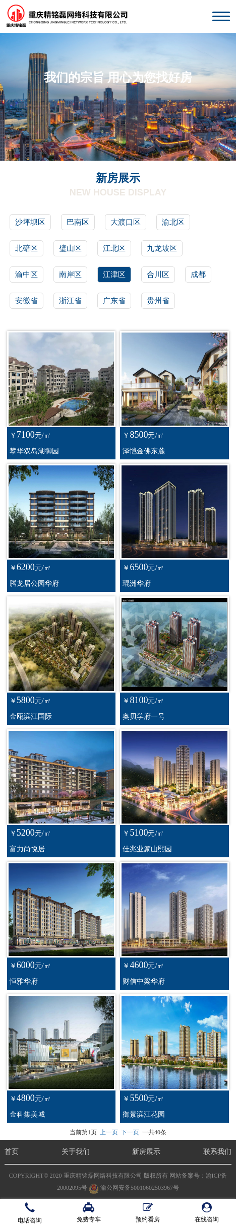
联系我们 (217, 1151)
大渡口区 (125, 222)
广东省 (114, 301)
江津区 (114, 274)
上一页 (109, 1132)
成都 (198, 274)
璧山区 (70, 248)
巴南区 (78, 222)
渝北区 (173, 222)
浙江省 (70, 301)
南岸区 (70, 274)
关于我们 (76, 1151)
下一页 (130, 1132)
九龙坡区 (162, 248)
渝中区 (26, 274)
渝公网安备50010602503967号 (134, 1187)
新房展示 (146, 1151)
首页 (12, 1151)
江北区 (114, 248)
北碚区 (26, 248)
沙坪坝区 (30, 222)
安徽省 (26, 301)
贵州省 (158, 301)
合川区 (158, 274)
